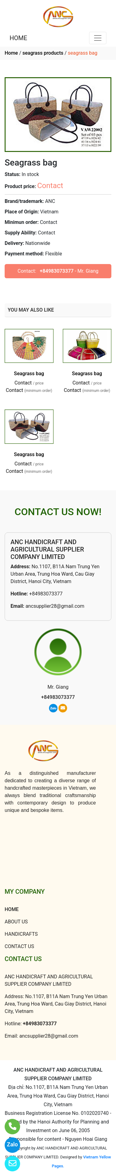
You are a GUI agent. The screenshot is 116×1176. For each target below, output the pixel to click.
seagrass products (42, 53)
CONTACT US (19, 946)
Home (11, 53)
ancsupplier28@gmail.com (54, 606)
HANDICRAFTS (21, 934)
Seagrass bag (29, 373)
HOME (18, 38)
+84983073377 (57, 271)
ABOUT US (16, 922)
